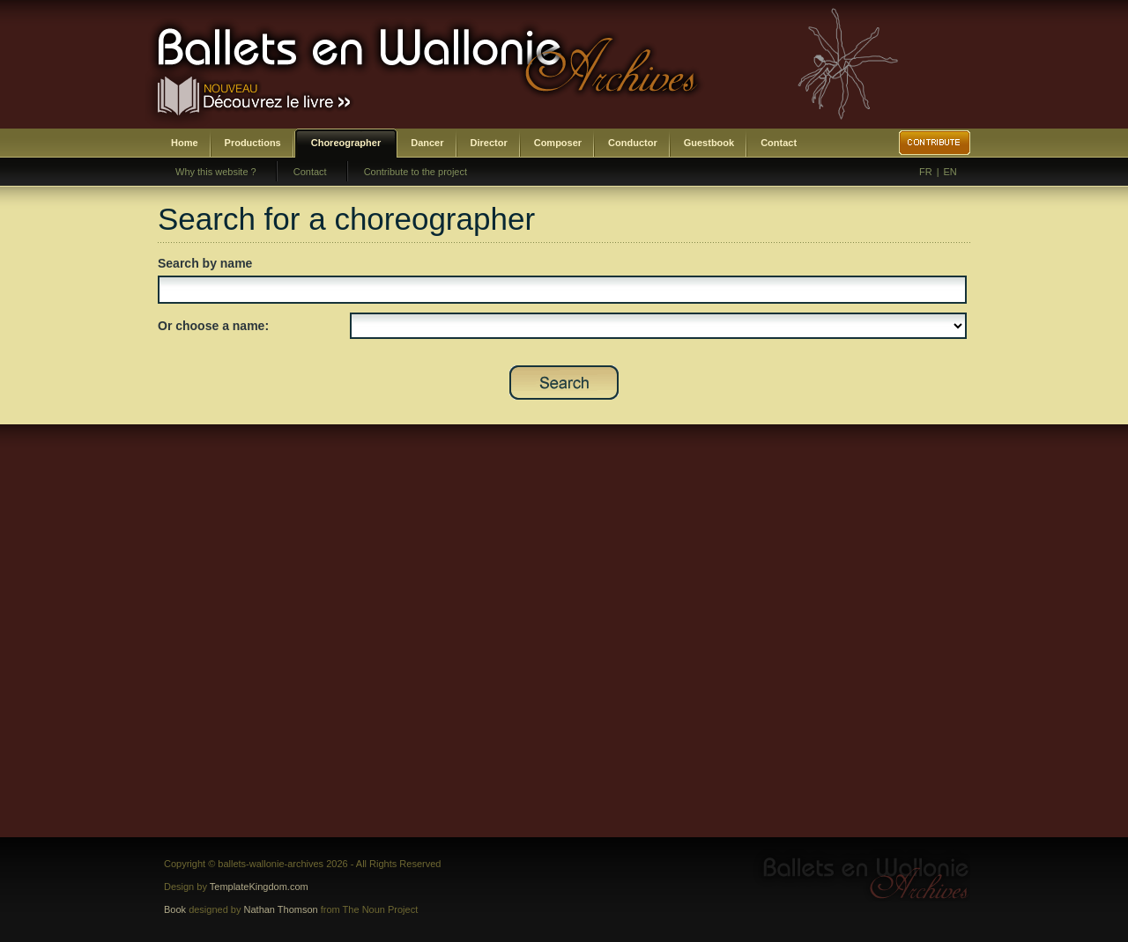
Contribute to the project (415, 171)
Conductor (632, 142)
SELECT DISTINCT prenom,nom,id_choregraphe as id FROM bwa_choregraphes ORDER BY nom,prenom (658, 326)
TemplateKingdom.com (259, 886)
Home (184, 142)
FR (925, 171)
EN (950, 171)
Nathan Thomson (281, 909)
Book (175, 909)
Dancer (427, 142)
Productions (253, 142)
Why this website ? (215, 171)
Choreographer (346, 142)
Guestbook (709, 142)
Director (489, 142)
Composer (558, 142)
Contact (779, 142)
